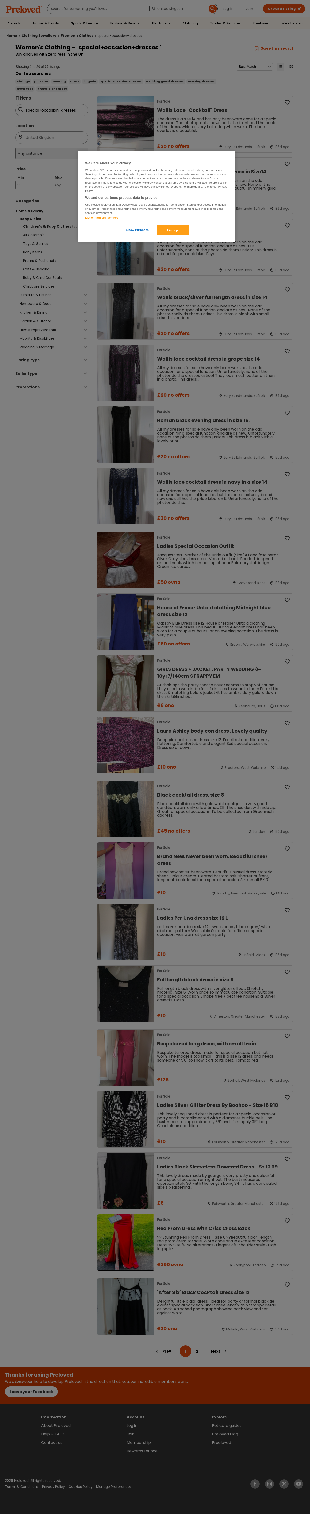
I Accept (173, 230)
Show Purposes (137, 229)
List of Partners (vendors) (102, 217)
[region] (156, 196)
